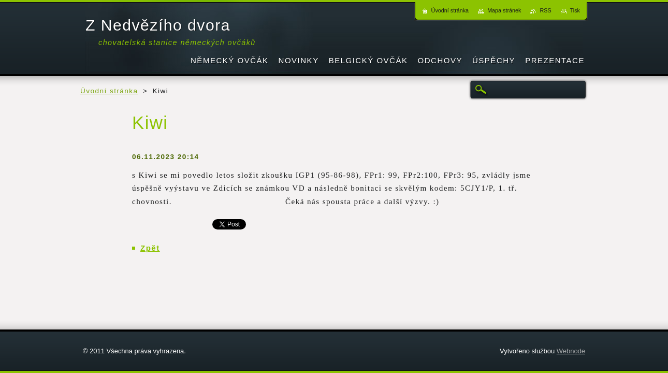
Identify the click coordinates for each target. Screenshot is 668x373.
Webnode (571, 351)
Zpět (150, 247)
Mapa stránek (504, 10)
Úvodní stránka (109, 91)
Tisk (575, 10)
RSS (545, 10)
